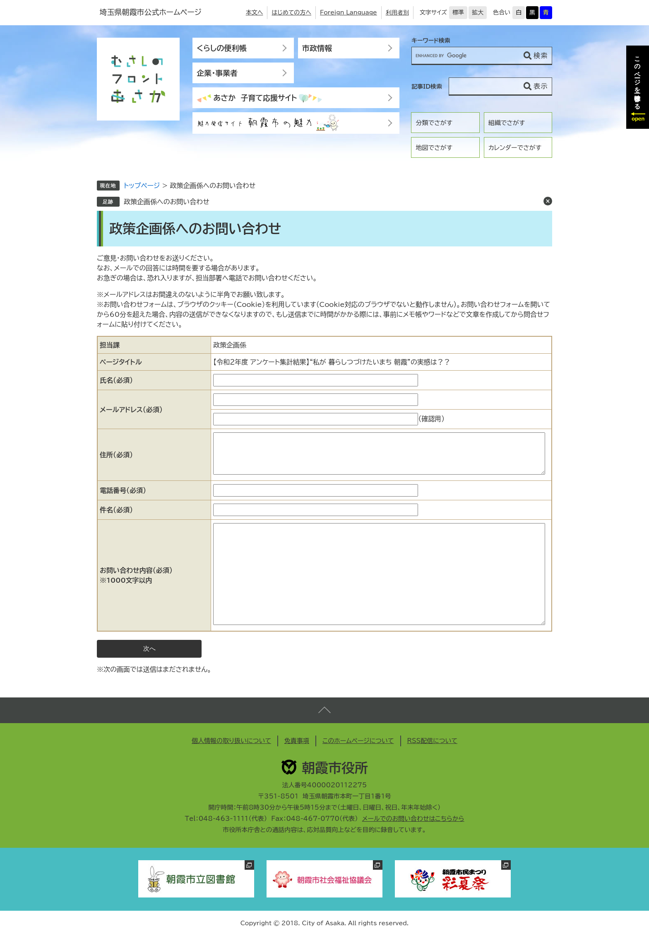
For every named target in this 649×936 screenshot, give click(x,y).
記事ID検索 (426, 86)
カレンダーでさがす (514, 148)
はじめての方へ (291, 12)
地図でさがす (434, 148)
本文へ (254, 12)
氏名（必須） (116, 380)
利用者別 (397, 12)
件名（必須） (116, 510)
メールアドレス (131, 409)
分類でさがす (434, 123)
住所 (116, 454)
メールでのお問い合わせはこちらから (413, 818)
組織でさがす (506, 123)
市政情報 (317, 48)
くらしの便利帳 (221, 48)
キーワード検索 (430, 40)
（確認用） (431, 418)
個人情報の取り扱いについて (231, 741)
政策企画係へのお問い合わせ (166, 201)
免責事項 (296, 741)
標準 (458, 12)
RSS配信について (432, 741)
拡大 (477, 12)
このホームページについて (358, 741)
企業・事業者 (217, 73)
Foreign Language (348, 12)
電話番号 (123, 490)
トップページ (142, 185)
